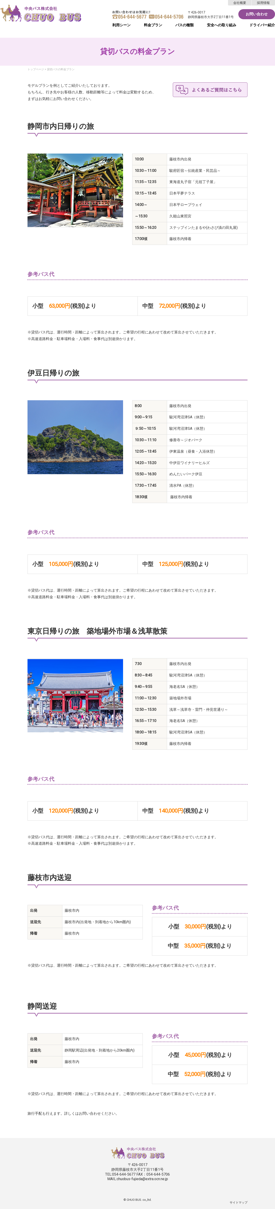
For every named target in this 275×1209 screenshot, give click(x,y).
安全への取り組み (221, 25)
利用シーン (121, 25)
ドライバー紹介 (262, 25)
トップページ (36, 69)
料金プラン (153, 25)
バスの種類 (184, 25)
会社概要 (239, 3)
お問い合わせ (257, 14)
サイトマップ (239, 1202)
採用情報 (263, 3)
